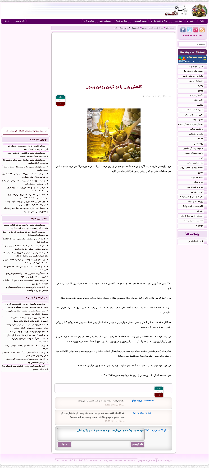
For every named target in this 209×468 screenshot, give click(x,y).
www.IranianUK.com (192, 35)
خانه (202, 21)
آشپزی (202, 173)
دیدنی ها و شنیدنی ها (195, 71)
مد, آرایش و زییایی (197, 163)
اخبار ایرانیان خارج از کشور (194, 110)
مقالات (202, 105)
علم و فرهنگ (139, 21)
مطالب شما (121, 21)
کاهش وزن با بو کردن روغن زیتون (126, 28)
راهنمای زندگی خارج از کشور (193, 216)
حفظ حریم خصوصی (146, 461)
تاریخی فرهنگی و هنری (196, 153)
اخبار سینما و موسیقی (196, 115)
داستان (202, 139)
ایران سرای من (199, 192)
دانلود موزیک (199, 120)
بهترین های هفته (38, 140)
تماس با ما (89, 21)
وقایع (202, 86)
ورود (7, 21)
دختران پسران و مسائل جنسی (192, 124)
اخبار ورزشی (200, 100)
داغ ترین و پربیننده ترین (195, 76)
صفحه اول (170, 28)
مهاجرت (201, 226)
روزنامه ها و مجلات (197, 202)
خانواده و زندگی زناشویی (194, 149)
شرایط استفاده (165, 461)
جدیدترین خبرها (198, 67)
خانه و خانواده (159, 21)
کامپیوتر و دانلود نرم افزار (195, 206)
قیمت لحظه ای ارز (197, 241)
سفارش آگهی (105, 21)
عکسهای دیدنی (198, 96)
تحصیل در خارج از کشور (195, 221)
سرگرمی (177, 21)
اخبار (190, 21)
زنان (203, 158)
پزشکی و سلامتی (198, 129)
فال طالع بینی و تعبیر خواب (193, 197)
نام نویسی (20, 21)
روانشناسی (200, 144)
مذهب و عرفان (199, 178)
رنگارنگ (202, 211)
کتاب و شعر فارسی (197, 187)
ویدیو (202, 91)
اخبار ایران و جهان (197, 81)
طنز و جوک (200, 182)
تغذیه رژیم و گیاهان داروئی (152, 28)
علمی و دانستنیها (198, 134)
